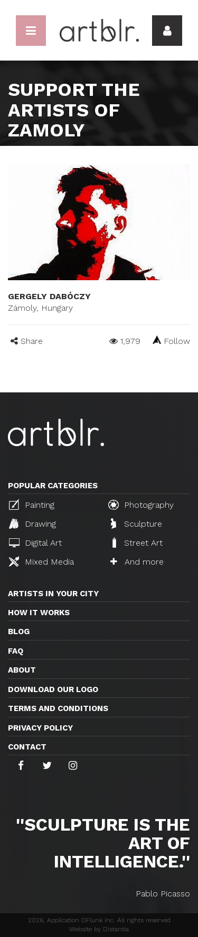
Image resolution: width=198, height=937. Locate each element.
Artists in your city (53, 593)
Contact (27, 747)
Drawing (32, 523)
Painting (31, 504)
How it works (39, 612)
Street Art (136, 542)
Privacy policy (40, 728)
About (22, 670)
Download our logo (53, 689)
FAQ (15, 651)
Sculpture (136, 523)
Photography (141, 504)
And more (137, 562)
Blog (19, 631)
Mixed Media (41, 561)
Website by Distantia (99, 929)
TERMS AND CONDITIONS (58, 708)
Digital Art (35, 543)
